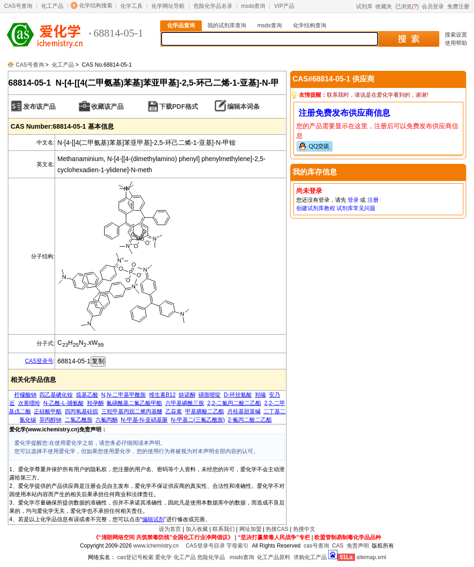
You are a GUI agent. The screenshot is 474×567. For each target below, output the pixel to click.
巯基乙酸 (87, 395)
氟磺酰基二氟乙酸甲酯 (134, 403)
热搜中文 (304, 529)
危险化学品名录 (212, 6)
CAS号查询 (18, 6)
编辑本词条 (243, 106)
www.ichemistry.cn (156, 545)
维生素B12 (162, 395)
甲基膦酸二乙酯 (204, 411)
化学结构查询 (309, 25)
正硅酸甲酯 (48, 411)
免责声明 (358, 545)
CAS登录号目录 (205, 545)
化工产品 (52, 6)
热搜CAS (277, 529)
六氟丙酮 (106, 420)
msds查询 (253, 6)
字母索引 (237, 545)
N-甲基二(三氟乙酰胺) (198, 420)
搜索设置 (456, 34)
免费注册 (458, 6)
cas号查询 (316, 545)
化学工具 (131, 6)
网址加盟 (250, 529)
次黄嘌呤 (29, 403)
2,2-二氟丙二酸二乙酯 (234, 403)
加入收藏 (197, 529)
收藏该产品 (107, 106)
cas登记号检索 (135, 557)
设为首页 (170, 529)
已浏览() (407, 6)
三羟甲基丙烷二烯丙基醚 (131, 411)
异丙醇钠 (50, 420)
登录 (353, 200)
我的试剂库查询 (226, 25)
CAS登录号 (39, 361)
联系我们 (223, 529)
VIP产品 (284, 6)
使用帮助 (456, 43)
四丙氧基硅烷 (81, 411)
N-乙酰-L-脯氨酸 (64, 403)
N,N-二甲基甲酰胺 (123, 395)
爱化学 (163, 557)
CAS (337, 545)
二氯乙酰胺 (79, 420)
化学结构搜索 (95, 5)
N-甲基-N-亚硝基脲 (144, 420)
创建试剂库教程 (315, 208)
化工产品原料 (273, 557)
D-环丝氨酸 (238, 395)
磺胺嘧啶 (210, 395)
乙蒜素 (173, 411)
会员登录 (433, 6)
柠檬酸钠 (25, 395)
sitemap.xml (371, 557)
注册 (373, 200)
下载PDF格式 (178, 106)
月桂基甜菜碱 (244, 411)
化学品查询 (181, 25)
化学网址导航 (168, 6)
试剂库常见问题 (356, 208)
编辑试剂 (153, 519)
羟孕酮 (95, 403)
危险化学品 (211, 557)
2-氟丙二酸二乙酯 (250, 420)
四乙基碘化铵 (56, 395)
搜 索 (408, 39)
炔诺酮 (187, 395)
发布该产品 (39, 106)
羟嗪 (260, 395)
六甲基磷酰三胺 (184, 403)
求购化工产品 (310, 557)
